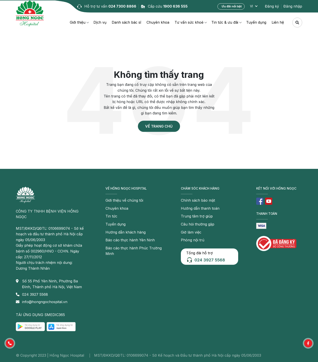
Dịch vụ (99, 22)
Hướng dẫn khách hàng (125, 232)
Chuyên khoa (158, 22)
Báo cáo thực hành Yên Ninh (130, 240)
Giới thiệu (77, 22)
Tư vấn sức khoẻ (189, 22)
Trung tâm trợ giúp (197, 216)
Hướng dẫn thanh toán (200, 208)
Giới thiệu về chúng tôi (124, 200)
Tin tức (111, 216)
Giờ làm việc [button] (191, 232)
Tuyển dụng (256, 22)
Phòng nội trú (192, 240)
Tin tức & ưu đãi (224, 22)
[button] (10, 343)
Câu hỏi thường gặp (197, 224)
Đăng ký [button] (272, 6)
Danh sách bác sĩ (126, 22)
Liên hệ (278, 22)
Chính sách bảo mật (198, 200)
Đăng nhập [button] (292, 6)
